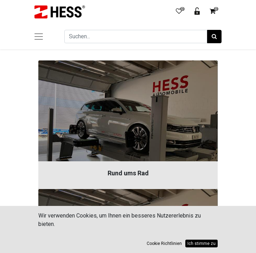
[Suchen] (214, 36)
